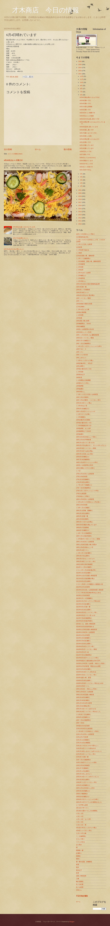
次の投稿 (8, 149)
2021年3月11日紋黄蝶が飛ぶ (85, 578)
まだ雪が (79, 845)
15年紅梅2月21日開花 (83, 420)
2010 (80, 224)
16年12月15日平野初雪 (83, 440)
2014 (80, 211)
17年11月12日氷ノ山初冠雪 (85, 474)
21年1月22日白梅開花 (83, 743)
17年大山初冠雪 (81, 493)
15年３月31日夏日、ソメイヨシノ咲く (88, 400)
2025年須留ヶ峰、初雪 (83, 677)
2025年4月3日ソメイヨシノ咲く (86, 675)
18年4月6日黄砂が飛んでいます (86, 525)
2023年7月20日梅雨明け (84, 618)
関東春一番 (79, 850)
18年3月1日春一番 (82, 516)
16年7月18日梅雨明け (83, 459)
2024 (80, 67)
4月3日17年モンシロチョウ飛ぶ (86, 827)
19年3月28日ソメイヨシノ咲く (86, 561)
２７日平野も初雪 (82, 805)
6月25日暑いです (85, 110)
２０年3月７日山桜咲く (83, 714)
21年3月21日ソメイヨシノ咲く (86, 754)
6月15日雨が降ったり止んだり (89, 139)
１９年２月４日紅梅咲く (84, 553)
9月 (81, 85)
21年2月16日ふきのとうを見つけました (89, 751)
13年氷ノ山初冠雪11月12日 (85, 329)
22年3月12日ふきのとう (84, 774)
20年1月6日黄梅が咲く (83, 706)
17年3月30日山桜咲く (83, 482)
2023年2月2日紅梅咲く (83, 604)
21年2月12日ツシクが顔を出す (86, 748)
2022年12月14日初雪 (83, 587)
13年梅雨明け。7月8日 (83, 323)
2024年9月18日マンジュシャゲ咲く (87, 658)
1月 (81, 186)
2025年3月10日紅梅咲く (84, 669)
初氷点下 (79, 870)
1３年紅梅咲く (81, 306)
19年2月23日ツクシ (82, 550)
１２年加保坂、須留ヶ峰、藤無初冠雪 (88, 261)
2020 (80, 193)
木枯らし (79, 890)
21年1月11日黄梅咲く (83, 740)
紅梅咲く (79, 853)
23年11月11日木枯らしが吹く (85, 788)
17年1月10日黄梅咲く (83, 479)
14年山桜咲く (80, 366)
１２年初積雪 (80, 264)
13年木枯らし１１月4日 (83, 332)
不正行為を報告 (82, 896)
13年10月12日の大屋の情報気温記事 (88, 284)
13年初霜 (79, 318)
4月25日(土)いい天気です (13, 160)
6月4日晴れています (86, 160)
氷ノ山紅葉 (79, 884)
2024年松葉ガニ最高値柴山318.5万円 (88, 660)
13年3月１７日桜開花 (83, 289)
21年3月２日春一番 (82, 757)
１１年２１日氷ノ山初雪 (84, 244)
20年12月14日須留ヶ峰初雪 (85, 694)
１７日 (78, 471)
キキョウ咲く (80, 839)
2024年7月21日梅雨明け (84, 655)
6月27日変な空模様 (86, 106)
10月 (81, 82)
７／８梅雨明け (81, 836)
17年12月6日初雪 (81, 476)
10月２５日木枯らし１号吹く (85, 234)
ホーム (38, 149)
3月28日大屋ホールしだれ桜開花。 (87, 811)
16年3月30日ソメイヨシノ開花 (86, 448)
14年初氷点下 (80, 374)
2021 (80, 190)
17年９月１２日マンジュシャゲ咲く (87, 490)
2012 (80, 218)
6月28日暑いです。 (86, 103)
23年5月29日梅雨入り (83, 791)
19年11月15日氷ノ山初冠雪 (85, 541)
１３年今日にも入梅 (82, 309)
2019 (80, 196)
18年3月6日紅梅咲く (82, 519)
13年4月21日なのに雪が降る (85, 295)
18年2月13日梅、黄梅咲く (84, 510)
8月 (81, 88)
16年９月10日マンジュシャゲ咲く (87, 462)
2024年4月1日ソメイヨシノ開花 (86, 649)
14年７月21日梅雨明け (83, 343)
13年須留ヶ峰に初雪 (82, 321)
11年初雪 (79, 247)
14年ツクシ (79, 352)
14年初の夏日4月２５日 (83, 369)
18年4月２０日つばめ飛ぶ (84, 522)
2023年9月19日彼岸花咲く (84, 621)
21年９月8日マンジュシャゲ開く (86, 762)
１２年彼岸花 (80, 278)
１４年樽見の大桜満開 (83, 380)
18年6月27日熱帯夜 (82, 527)
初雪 (77, 864)
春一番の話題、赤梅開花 (84, 862)
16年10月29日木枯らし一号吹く (86, 437)
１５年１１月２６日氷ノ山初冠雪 (87, 394)
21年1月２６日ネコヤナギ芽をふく (87, 745)
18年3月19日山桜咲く (83, 513)
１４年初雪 (79, 372)
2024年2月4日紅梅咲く (83, 641)
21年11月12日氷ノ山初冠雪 (85, 734)
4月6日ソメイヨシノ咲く (84, 830)
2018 (80, 199)
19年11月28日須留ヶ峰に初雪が (86, 544)
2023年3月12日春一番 (83, 607)
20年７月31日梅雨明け (83, 720)
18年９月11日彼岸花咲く (84, 536)
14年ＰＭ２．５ (81, 349)
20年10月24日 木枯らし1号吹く (87, 689)
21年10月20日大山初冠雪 (84, 728)
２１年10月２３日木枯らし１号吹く (87, 731)
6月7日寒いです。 (85, 154)
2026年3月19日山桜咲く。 (84, 680)
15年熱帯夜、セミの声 (83, 428)
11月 (81, 79)
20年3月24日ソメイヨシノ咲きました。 (89, 711)
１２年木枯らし (81, 281)
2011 (80, 221)
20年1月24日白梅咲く (83, 697)
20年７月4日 (80, 723)
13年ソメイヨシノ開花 (83, 298)
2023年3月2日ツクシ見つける (85, 615)
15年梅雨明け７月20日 (83, 431)
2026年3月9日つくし (83, 686)
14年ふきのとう (81, 357)
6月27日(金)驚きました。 (21, 238)
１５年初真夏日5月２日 (83, 425)
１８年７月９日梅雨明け (84, 533)
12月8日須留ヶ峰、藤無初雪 (85, 255)
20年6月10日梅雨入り (83, 717)
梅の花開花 (79, 881)
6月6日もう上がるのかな (88, 157)
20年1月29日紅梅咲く (83, 700)
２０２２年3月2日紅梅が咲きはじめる (88, 592)
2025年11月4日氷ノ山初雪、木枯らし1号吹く (91, 663)
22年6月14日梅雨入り (83, 785)
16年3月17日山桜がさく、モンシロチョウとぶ (91, 445)
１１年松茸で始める (82, 250)
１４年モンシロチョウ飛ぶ (84, 360)
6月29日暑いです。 (86, 100)
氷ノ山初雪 (79, 887)
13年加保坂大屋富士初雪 (84, 304)
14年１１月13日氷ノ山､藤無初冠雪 (87, 335)
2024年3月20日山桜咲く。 (84, 643)
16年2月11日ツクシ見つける (85, 442)
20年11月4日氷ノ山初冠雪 (84, 692)
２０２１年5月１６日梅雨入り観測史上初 (89, 584)
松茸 (77, 873)
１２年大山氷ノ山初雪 (83, 273)
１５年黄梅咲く (81, 417)
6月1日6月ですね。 (86, 170)
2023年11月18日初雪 (83, 595)
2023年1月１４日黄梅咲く (84, 598)
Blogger (71, 921)
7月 (81, 92)
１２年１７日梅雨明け (83, 258)
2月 (81, 183)
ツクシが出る (80, 842)
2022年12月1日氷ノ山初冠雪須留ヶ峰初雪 (89, 590)
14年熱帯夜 (79, 386)
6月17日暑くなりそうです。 (89, 133)
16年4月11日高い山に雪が (84, 454)
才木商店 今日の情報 (41, 10)
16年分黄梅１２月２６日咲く (85, 468)
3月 (81, 180)
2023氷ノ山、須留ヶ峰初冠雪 (85, 624)
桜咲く (78, 859)
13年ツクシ (79, 301)
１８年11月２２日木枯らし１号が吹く (88, 502)
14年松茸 (79, 377)
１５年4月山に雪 (81, 406)
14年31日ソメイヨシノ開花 (85, 338)
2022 (80, 74)
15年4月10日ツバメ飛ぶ (84, 403)
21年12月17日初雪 (82, 737)
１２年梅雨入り (81, 275)
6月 (81, 95)
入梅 (77, 878)
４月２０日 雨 (81, 825)
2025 (80, 64)
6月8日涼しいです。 (86, 151)
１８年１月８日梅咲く (83, 508)
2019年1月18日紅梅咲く (84, 573)
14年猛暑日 (79, 389)
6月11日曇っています (87, 145)
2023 (80, 70)
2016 (80, 205)
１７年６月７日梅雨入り (84, 485)
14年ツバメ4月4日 (82, 355)
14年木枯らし (80, 391)
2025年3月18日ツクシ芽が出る (86, 672)
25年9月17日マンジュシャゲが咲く (87, 799)
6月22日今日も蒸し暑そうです (89, 119)
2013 (80, 215)
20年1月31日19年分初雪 (84, 703)
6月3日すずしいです (86, 164)
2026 (80, 61)
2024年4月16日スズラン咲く (85, 646)
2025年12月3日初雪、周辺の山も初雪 (88, 666)
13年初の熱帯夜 (81, 312)
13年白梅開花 (80, 326)
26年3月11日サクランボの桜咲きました (89, 802)
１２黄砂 (79, 253)
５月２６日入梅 (81, 833)
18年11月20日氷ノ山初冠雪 (85, 499)
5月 (81, 174)
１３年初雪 (79, 315)
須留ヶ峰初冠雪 (81, 876)
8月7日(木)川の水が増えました (14, 249)
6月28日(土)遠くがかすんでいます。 (25, 227)
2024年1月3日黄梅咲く (83, 638)
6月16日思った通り (86, 136)
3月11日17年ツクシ (82, 808)
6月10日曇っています (87, 148)
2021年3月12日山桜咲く (84, 581)
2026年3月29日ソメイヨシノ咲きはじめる (89, 683)
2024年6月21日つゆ (82, 652)
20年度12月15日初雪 (83, 726)
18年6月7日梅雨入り (82, 530)
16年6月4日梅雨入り (82, 457)
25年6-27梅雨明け (82, 794)
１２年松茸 (79, 270)
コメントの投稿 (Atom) (15, 154)
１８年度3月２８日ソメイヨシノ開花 (88, 539)
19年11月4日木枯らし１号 (84, 547)
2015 (80, 208)
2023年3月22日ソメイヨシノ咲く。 (87, 612)
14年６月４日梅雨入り (83, 340)
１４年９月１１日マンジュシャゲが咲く (89, 346)
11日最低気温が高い (82, 237)
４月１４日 (79, 816)
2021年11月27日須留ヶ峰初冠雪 (86, 575)
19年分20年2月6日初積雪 (84, 564)
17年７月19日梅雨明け (83, 488)
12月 (81, 76)
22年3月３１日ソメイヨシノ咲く (86, 782)
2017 (80, 202)
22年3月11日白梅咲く (83, 771)
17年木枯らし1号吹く (83, 496)
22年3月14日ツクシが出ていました (87, 776)
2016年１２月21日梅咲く (84, 567)
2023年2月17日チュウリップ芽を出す (88, 601)
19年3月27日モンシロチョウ (85, 559)
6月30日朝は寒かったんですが (89, 97)
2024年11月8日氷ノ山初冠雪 (85, 632)
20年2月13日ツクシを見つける (86, 709)
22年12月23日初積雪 (83, 765)
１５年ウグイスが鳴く (83, 414)
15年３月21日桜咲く (82, 397)
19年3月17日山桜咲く (83, 556)
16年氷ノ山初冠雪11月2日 (84, 465)
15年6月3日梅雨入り (82, 408)
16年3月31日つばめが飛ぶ (84, 451)
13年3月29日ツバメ (82, 292)
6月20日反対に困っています (89, 127)
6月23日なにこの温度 (87, 116)
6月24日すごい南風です (87, 113)
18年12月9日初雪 (81, 505)
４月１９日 (79, 822)
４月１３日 (79, 813)
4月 (81, 177)
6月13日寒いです (85, 142)
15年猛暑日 (79, 434)
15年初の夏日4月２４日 (83, 423)
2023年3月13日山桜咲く (84, 610)
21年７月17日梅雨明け (83, 760)
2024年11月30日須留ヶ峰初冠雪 (86, 629)
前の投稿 (68, 149)
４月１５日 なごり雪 (83, 819)
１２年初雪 (79, 267)
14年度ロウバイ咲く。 (83, 383)
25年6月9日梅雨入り (82, 796)
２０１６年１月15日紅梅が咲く (86, 570)
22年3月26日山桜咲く (83, 779)
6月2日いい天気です (86, 167)
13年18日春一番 (81, 287)
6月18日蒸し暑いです (87, 130)
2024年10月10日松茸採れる (85, 626)
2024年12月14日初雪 (83, 635)
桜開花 (78, 856)
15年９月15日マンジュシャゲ (85, 411)
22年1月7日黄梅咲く (82, 768)
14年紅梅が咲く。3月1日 (84, 363)
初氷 (77, 867)
